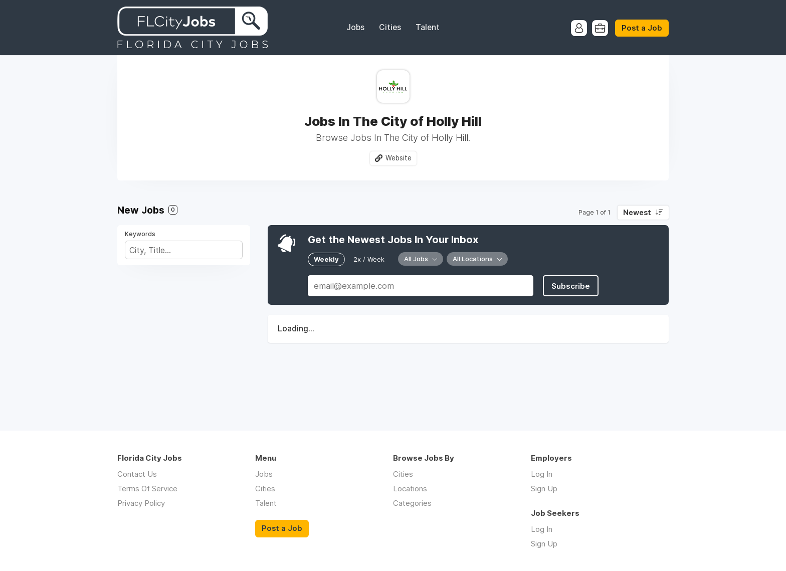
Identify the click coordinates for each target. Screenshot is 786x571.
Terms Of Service (147, 488)
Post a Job (642, 28)
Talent (428, 27)
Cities (390, 27)
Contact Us (137, 474)
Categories (412, 503)
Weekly (326, 259)
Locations (410, 488)
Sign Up (544, 488)
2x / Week (368, 259)
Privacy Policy (141, 503)
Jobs (355, 27)
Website (398, 158)
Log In (541, 474)
